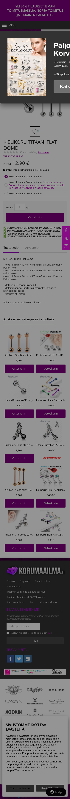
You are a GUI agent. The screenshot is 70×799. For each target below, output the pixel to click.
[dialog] (35, 67)
